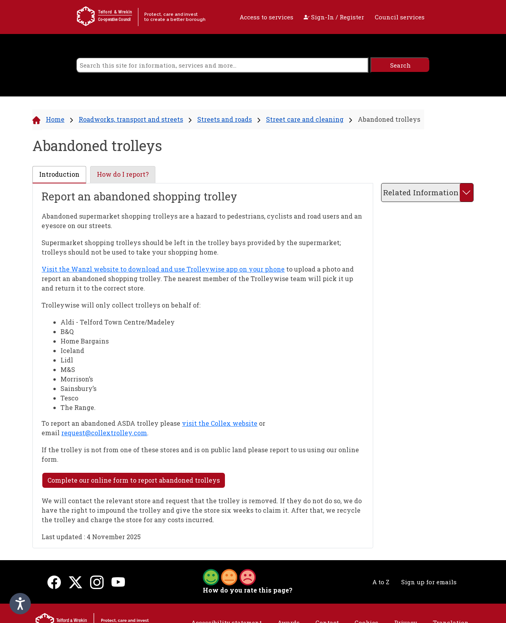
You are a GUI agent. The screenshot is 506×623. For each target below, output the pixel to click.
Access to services (266, 17)
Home (55, 119)
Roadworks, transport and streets (131, 119)
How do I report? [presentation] (123, 174)
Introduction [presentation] (59, 174)
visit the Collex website (219, 423)
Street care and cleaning (305, 119)
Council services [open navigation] (400, 17)
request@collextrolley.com (104, 433)
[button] (229, 576)
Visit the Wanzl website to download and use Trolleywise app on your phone (163, 269)
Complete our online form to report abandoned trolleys (133, 480)
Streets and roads (224, 119)
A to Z (380, 582)
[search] (222, 65)
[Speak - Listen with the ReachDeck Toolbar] (20, 603)
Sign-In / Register (334, 17)
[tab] (59, 174)
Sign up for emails (429, 582)
